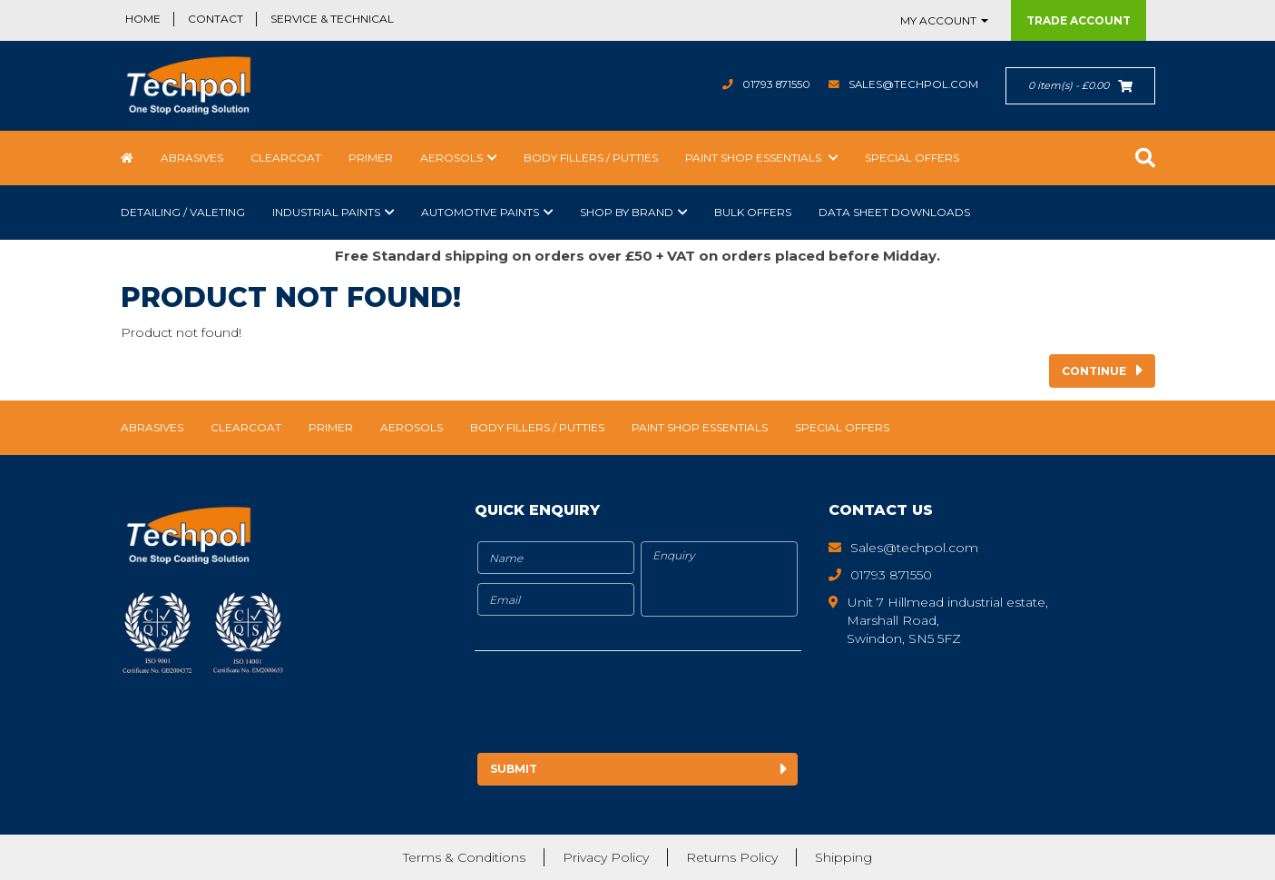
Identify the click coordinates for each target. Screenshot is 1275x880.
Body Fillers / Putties (591, 157)
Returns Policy (732, 857)
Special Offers (912, 157)
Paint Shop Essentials (754, 157)
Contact (215, 18)
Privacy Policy (606, 857)
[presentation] (626, 704)
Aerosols (451, 157)
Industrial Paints (326, 212)
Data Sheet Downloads (894, 212)
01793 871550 (774, 84)
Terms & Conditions (464, 857)
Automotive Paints (480, 212)
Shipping (843, 857)
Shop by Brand (626, 212)
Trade (1078, 20)
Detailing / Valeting (183, 212)
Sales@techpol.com (912, 84)
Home (143, 18)
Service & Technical (332, 18)
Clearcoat (285, 157)
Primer (370, 157)
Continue (1094, 371)
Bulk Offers (752, 212)
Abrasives (192, 157)
